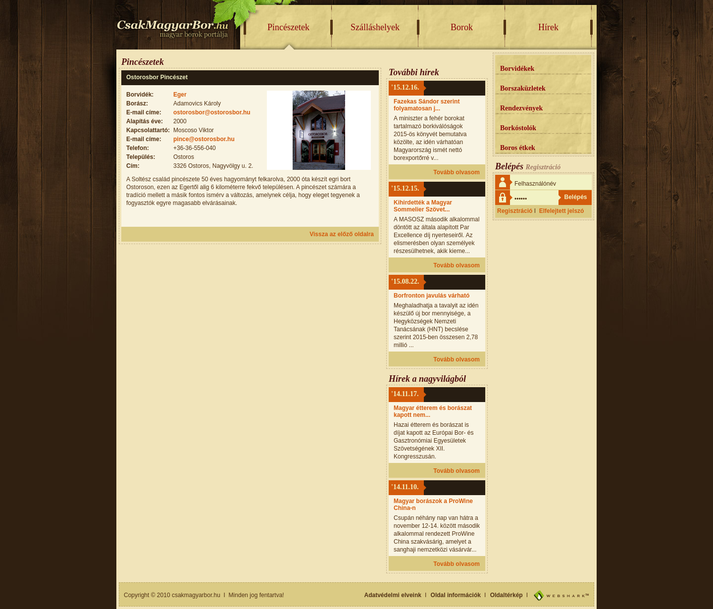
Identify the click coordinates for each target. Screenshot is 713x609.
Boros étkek (517, 148)
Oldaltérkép (506, 595)
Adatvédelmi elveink (392, 595)
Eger (180, 94)
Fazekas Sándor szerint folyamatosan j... (426, 105)
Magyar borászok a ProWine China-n (433, 504)
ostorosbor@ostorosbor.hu (212, 112)
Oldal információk (456, 595)
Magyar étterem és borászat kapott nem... (433, 411)
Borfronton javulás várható (431, 295)
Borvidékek (517, 68)
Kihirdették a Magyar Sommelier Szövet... (423, 206)
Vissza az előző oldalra (341, 234)
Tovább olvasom (456, 172)
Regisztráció (514, 210)
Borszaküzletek (523, 88)
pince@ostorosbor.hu (204, 139)
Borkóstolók (518, 128)
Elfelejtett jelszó (561, 210)
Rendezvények (521, 108)
